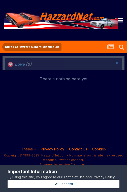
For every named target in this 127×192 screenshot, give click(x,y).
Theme (28, 149)
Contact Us (78, 149)
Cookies (99, 149)
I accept (63, 184)
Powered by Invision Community (63, 164)
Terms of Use (74, 177)
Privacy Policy (52, 149)
